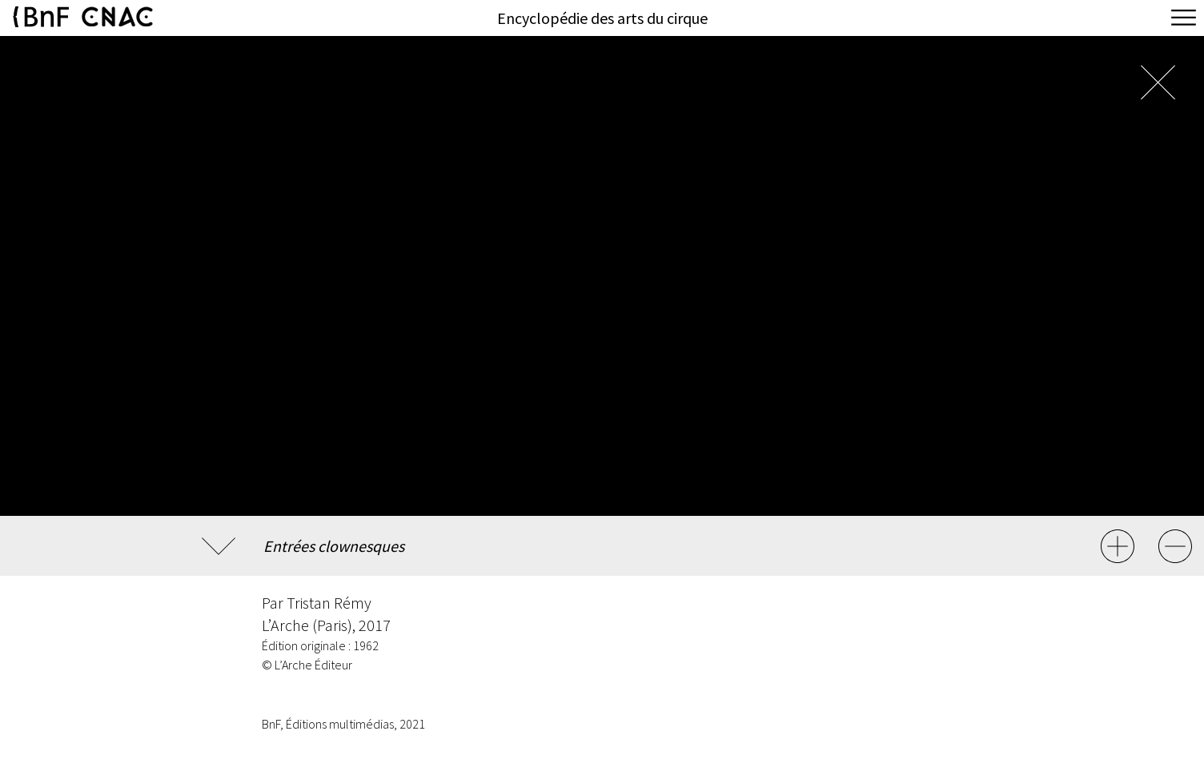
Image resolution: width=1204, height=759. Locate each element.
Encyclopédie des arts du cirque (602, 18)
